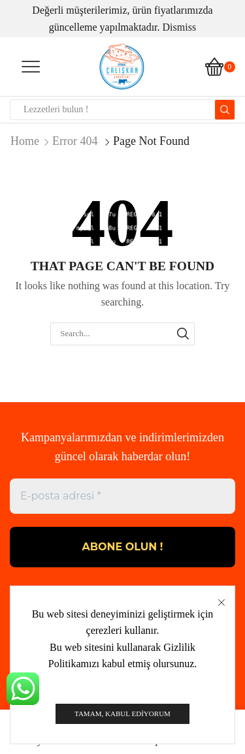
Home (24, 141)
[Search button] (225, 109)
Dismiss (180, 27)
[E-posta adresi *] (122, 496)
